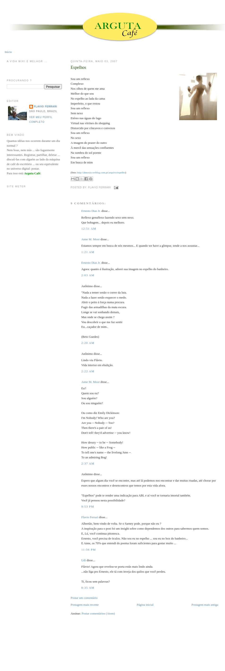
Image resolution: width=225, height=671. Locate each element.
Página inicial (145, 604)
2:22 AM (87, 371)
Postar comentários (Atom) (98, 613)
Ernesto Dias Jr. (91, 211)
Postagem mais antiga (204, 604)
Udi (83, 560)
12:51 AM (88, 228)
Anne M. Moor (90, 239)
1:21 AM (87, 252)
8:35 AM (87, 587)
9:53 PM (87, 506)
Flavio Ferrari (89, 517)
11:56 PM (88, 549)
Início (8, 52)
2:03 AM (87, 275)
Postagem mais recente (85, 604)
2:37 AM (87, 463)
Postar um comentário (84, 598)
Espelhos (78, 67)
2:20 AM (87, 343)
